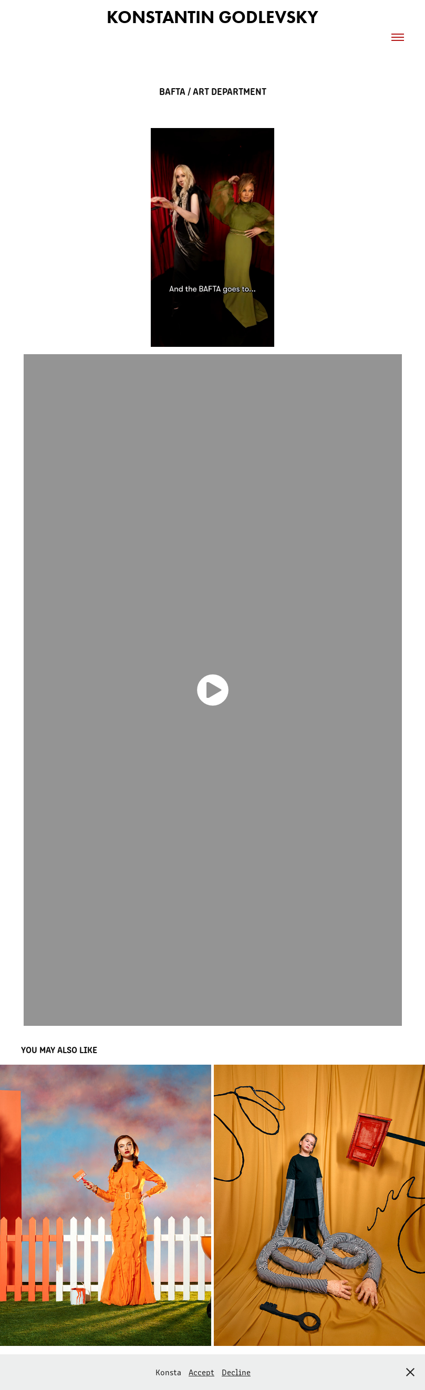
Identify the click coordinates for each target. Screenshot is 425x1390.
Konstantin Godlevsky (212, 17)
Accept (201, 1371)
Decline (236, 1371)
